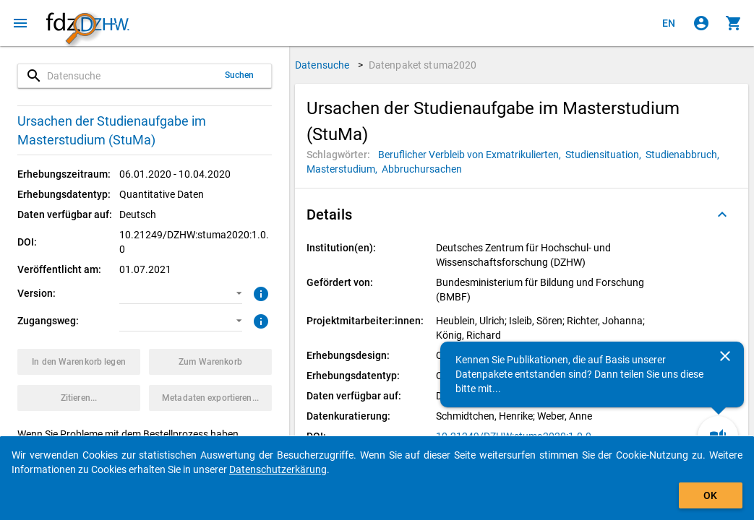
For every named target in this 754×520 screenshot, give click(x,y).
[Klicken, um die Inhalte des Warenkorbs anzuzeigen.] (733, 23)
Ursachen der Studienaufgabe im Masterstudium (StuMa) (111, 130)
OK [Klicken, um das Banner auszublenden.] (710, 495)
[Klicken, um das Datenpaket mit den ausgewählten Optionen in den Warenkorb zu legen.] (78, 362)
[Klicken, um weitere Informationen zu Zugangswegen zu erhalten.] (259, 320)
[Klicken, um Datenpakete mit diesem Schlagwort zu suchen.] (471, 154)
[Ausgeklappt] (722, 214)
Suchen (239, 75)
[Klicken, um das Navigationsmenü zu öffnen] (20, 23)
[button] (180, 293)
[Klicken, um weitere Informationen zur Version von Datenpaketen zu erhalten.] (259, 293)
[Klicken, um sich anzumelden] (701, 23)
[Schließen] (725, 356)
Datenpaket (423, 65)
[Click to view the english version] (668, 23)
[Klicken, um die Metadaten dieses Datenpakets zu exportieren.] (210, 398)
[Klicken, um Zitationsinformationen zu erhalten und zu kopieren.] (78, 398)
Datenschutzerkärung (278, 469)
